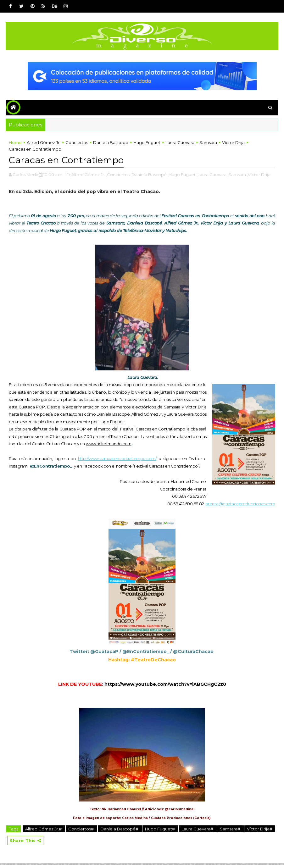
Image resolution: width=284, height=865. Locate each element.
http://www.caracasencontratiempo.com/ (117, 459)
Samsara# (230, 829)
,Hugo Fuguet (182, 175)
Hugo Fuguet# (160, 829)
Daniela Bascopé (110, 143)
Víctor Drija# (259, 829)
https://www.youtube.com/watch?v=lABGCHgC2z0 (165, 685)
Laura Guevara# (197, 829)
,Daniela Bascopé (149, 175)
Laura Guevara (179, 143)
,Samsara (236, 175)
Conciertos (76, 143)
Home (15, 143)
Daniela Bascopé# (119, 829)
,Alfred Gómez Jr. (87, 175)
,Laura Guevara (211, 175)
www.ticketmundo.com (108, 444)
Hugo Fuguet (146, 143)
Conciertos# (81, 829)
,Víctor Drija (258, 175)
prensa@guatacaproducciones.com (240, 504)
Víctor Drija (233, 143)
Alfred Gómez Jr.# (44, 829)
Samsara (208, 143)
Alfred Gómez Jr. (43, 143)
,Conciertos (118, 175)
